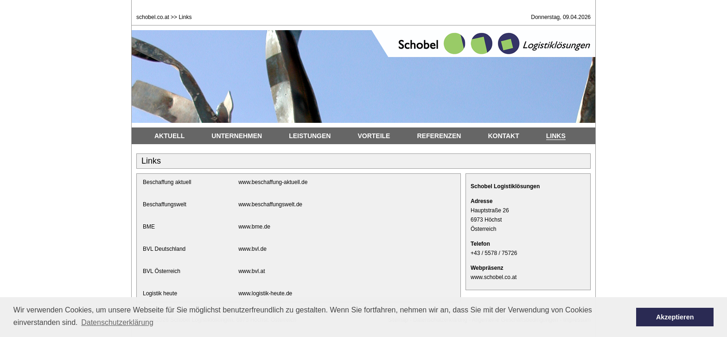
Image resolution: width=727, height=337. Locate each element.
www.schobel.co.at (494, 277)
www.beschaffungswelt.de (270, 204)
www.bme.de (254, 226)
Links (556, 136)
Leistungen (310, 136)
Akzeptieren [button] (675, 317)
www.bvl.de (252, 249)
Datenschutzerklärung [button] (117, 322)
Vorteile (373, 136)
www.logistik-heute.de (265, 293)
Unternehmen (236, 136)
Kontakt (503, 136)
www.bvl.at (251, 271)
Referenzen (439, 136)
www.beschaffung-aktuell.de (272, 182)
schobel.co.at (152, 17)
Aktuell (169, 136)
